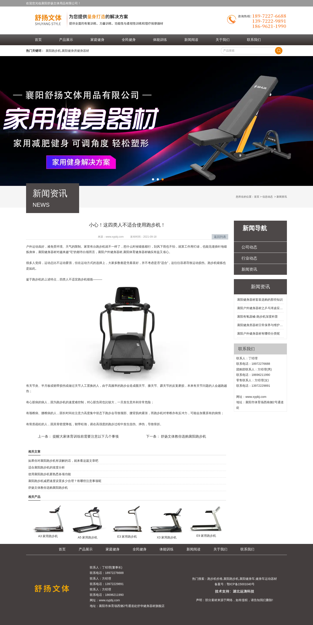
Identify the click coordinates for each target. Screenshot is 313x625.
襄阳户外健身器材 (110, 252)
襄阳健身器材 (47, 252)
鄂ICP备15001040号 (241, 584)
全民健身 (129, 40)
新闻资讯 (249, 269)
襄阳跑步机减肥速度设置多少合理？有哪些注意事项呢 (64, 481)
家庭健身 (97, 40)
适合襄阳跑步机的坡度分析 (46, 467)
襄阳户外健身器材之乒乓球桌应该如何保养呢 (260, 308)
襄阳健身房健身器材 (75, 50)
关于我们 (223, 40)
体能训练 (160, 40)
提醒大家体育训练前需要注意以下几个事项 (85, 436)
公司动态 (249, 247)
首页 (38, 40)
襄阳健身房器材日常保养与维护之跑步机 (260, 325)
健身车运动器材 (266, 578)
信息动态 (267, 196)
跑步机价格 (215, 578)
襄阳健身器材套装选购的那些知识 (260, 299)
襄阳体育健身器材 (135, 252)
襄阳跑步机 (53, 50)
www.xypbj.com (115, 236)
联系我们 (254, 40)
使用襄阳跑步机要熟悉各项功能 (49, 474)
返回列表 (220, 236)
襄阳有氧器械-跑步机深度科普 (257, 316)
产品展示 (66, 40)
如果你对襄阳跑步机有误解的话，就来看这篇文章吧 (63, 460)
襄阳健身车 (247, 578)
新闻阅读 (191, 40)
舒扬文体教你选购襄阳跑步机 (183, 436)
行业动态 (249, 258)
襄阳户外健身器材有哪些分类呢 (258, 333)
